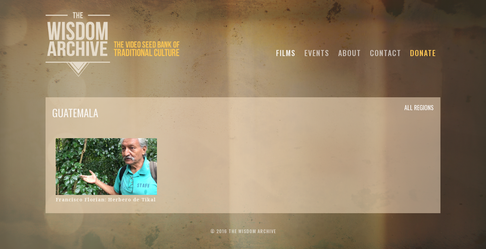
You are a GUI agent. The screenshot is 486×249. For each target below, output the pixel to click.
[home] (113, 43)
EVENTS (316, 51)
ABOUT (349, 51)
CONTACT (385, 51)
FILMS (286, 51)
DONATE (423, 51)
